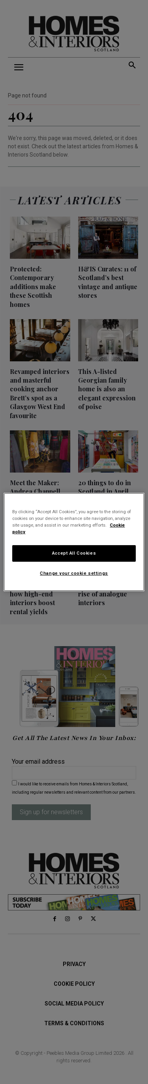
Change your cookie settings (74, 573)
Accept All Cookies (74, 553)
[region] (74, 542)
